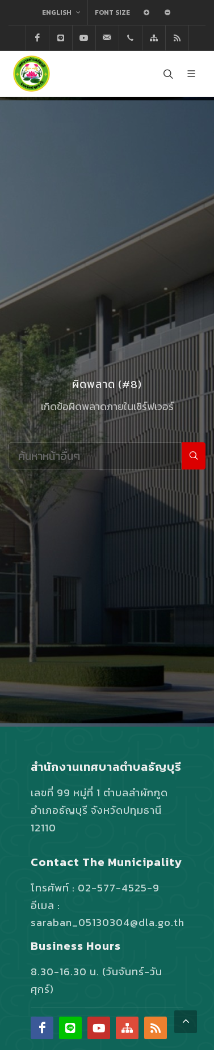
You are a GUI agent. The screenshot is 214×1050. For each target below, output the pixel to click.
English (61, 12)
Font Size (112, 12)
